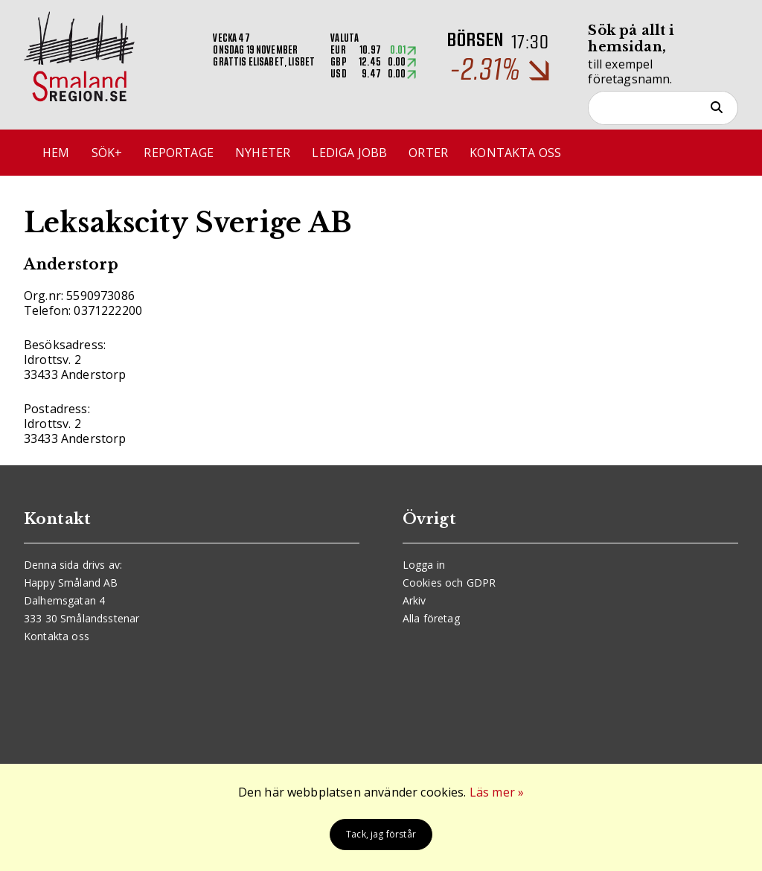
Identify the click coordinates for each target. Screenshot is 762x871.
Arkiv (414, 600)
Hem (55, 152)
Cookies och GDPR (449, 582)
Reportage (178, 152)
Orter (428, 152)
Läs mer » (497, 792)
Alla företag (431, 618)
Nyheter (262, 152)
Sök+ (107, 152)
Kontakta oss (515, 152)
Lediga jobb (349, 152)
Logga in (424, 565)
